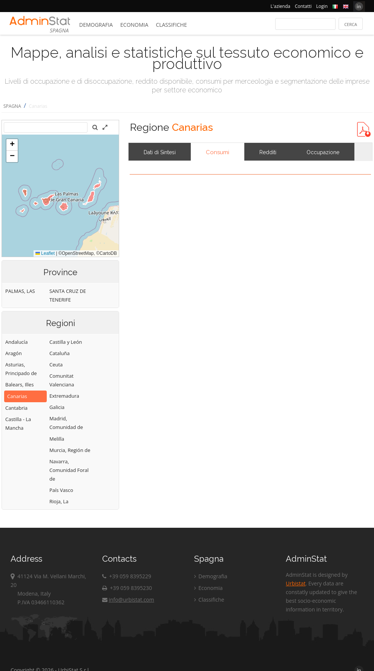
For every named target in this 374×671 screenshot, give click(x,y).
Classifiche (171, 24)
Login (322, 6)
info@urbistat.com (128, 599)
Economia (134, 24)
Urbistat (295, 583)
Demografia (96, 24)
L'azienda (280, 6)
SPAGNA (12, 106)
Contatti (303, 6)
